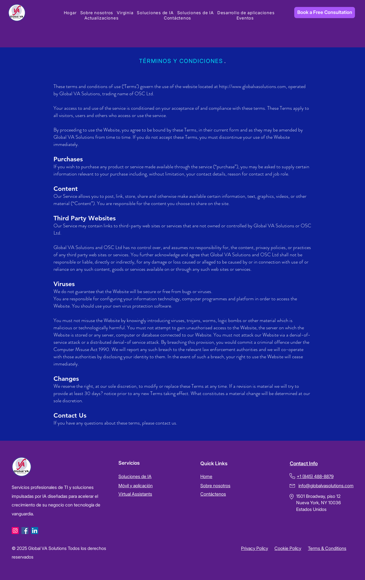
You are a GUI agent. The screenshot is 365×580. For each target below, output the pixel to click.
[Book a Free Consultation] (324, 12)
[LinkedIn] (34, 530)
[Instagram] (15, 530)
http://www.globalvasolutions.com (252, 86)
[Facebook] (24, 530)
